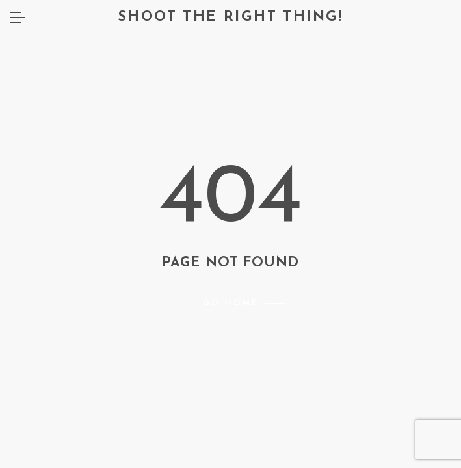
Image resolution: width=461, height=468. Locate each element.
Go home (231, 303)
